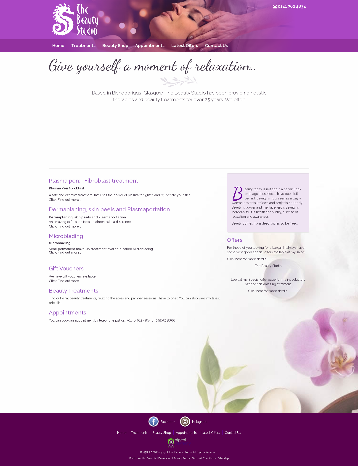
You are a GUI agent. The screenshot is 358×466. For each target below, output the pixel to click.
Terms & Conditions (204, 458)
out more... (72, 200)
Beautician (164, 458)
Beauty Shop (115, 45)
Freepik (151, 458)
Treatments (83, 45)
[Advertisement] (179, 377)
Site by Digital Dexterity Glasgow (179, 443)
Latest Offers (184, 45)
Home (58, 45)
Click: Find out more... (65, 226)
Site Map (223, 458)
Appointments (149, 45)
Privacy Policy (181, 458)
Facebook (168, 422)
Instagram (199, 422)
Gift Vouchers (66, 268)
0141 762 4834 (292, 6)
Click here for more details (246, 259)
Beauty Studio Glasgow (75, 26)
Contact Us (216, 45)
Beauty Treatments (73, 290)
